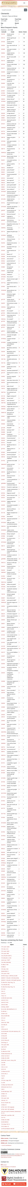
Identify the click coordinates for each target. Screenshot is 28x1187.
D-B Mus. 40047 (5, 1007)
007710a (3, 282)
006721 (3, 400)
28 (23, 989)
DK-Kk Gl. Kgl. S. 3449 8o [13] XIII (9, 975)
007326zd (3, 542)
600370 (3, 728)
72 (23, 946)
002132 (3, 60)
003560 (3, 902)
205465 (3, 720)
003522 (3, 261)
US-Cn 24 (3, 1069)
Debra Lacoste (4, 1138)
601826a (3, 826)
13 (23, 1105)
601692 (3, 800)
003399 (3, 505)
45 (23, 960)
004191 (3, 68)
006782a (3, 406)
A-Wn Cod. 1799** (5, 960)
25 (23, 1000)
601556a (3, 785)
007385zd (3, 915)
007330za (3, 921)
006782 (3, 382)
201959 (3, 475)
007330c (3, 141)
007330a (3, 75)
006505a (3, 307)
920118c (3, 363)
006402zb (3, 602)
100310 (3, 388)
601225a (3, 766)
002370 (3, 454)
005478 (3, 869)
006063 (3, 898)
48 (23, 955)
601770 (3, 808)
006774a (3, 392)
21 (23, 1015)
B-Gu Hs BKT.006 (5, 1015)
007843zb (3, 290)
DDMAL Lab (4, 1143)
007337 (3, 124)
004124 (3, 38)
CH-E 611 (3, 993)
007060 (3, 115)
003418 (3, 919)
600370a (3, 735)
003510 (3, 246)
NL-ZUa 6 (3, 1049)
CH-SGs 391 (4, 1036)
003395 (3, 72)
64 (23, 949)
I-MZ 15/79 (4, 1047)
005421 (3, 416)
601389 (3, 772)
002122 (3, 57)
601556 (3, 782)
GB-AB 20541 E (5, 971)
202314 (3, 660)
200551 (3, 623)
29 (23, 987)
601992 (3, 832)
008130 (3, 137)
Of (19, 299)
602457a (3, 845)
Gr (19, 210)
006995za (3, 877)
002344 (3, 566)
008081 (3, 117)
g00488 (3, 220)
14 (23, 1093)
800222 (3, 848)
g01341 (3, 327)
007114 (3, 231)
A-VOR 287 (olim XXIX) (6, 998)
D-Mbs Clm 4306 (5, 1119)
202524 (3, 672)
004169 (3, 133)
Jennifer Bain (4, 1140)
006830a (3, 408)
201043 (3, 638)
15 (23, 1087)
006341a (3, 370)
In (19, 220)
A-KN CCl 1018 (4, 1002)
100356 (3, 600)
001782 (3, 460)
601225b (3, 199)
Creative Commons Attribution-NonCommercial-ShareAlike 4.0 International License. (13, 1155)
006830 (3, 398)
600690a (3, 743)
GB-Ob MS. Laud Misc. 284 (7, 1115)
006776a (3, 518)
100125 (3, 589)
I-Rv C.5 (3, 991)
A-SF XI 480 (4, 1033)
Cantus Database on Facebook (8, 1166)
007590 (3, 495)
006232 (3, 182)
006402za (3, 152)
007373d (3, 890)
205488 (3, 724)
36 (23, 969)
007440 (3, 489)
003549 (3, 440)
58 (23, 951)
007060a (3, 274)
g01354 (3, 321)
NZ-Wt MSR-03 (4, 1122)
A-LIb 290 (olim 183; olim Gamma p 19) (10, 1031)
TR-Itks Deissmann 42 (6, 1053)
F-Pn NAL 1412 (4, 949)
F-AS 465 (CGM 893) (6, 962)
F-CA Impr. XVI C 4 (5, 1124)
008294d (3, 572)
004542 (3, 430)
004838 (3, 424)
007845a (3, 534)
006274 (3, 613)
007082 (3, 865)
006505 (3, 174)
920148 (3, 355)
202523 (3, 667)
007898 (3, 536)
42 (23, 962)
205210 (3, 717)
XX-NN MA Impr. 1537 (6, 1091)
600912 (3, 751)
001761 (3, 763)
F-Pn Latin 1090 (5, 1044)
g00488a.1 (3, 483)
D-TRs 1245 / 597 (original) (7, 1107)
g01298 (3, 427)
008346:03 (3, 464)
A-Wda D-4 (3, 1105)
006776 (3, 214)
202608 (3, 681)
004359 (3, 434)
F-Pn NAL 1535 (4, 969)
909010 (3, 860)
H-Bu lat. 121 (4, 1100)
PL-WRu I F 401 (5, 964)
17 (23, 1056)
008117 (3, 164)
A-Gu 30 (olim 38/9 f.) (6, 955)
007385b (3, 342)
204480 (3, 707)
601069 (3, 759)
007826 (3, 516)
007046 (3, 250)
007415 (3, 279)
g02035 (3, 210)
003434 (3, 258)
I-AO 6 (2, 1089)
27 (23, 993)
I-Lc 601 (3, 1082)
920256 (3, 347)
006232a (3, 319)
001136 (3, 396)
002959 (3, 549)
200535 (3, 616)
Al (19, 313)
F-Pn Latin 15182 (5, 973)
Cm (19, 321)
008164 (3, 457)
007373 (3, 887)
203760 (3, 692)
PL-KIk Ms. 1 (4, 1011)
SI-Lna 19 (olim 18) (5, 1102)
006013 (3, 879)
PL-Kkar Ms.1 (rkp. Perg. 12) (8, 982)
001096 (3, 170)
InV (19, 325)
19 (23, 1031)
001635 (3, 883)
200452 (3, 606)
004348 (3, 933)
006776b (3, 402)
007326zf (3, 191)
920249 (3, 351)
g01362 (3, 448)
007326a (3, 95)
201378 (3, 646)
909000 (3, 105)
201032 (3, 635)
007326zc (3, 156)
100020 (3, 294)
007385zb (3, 909)
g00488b (3, 558)
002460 (3, 83)
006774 (3, 239)
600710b (3, 749)
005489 (3, 871)
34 (23, 975)
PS (19, 224)
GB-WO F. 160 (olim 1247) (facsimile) (10, 978)
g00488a (3, 325)
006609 (3, 270)
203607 (3, 479)
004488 (3, 432)
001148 (3, 512)
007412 (3, 203)
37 (23, 967)
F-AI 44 (3, 1076)
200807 (3, 627)
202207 (3, 656)
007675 (3, 497)
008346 (3, 99)
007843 (3, 286)
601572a (3, 797)
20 (23, 1022)
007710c (3, 445)
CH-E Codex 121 (5, 1126)
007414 (3, 442)
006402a (3, 79)
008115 (3, 546)
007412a (3, 335)
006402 (3, 53)
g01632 (3, 313)
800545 (3, 854)
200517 (3, 610)
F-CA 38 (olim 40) (5, 984)
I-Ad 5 (2, 1078)
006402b (3, 127)
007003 (3, 875)
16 (23, 1073)
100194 (3, 594)
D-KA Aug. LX (4, 1042)
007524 (3, 493)
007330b (3, 145)
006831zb (3, 412)
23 (23, 1007)
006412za (3, 582)
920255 (3, 224)
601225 (3, 195)
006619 (3, 690)
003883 (3, 267)
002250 (3, 570)
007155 (3, 386)
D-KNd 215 (3, 1096)
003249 (3, 113)
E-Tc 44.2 (3, 989)
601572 (3, 789)
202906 (3, 686)
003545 (3, 263)
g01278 (3, 299)
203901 (3, 698)
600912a (3, 755)
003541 (3, 913)
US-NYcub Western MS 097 (7, 1128)
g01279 (3, 372)
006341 (3, 172)
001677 (3, 770)
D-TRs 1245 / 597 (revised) (7, 1109)
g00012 (3, 331)
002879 (3, 303)
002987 (3, 216)
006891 (3, 925)
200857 (3, 631)
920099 (3, 366)
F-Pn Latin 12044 (5, 946)
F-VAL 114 (3, 995)
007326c (3, 586)
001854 (3, 576)
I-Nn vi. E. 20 (4, 1067)
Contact (4, 1165)
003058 (3, 256)
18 (23, 1053)
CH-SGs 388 (4, 1038)
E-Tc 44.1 (3, 1018)
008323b (3, 578)
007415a (3, 935)
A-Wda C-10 (4, 1093)
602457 (3, 839)
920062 (3, 380)
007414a (3, 929)
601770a (3, 813)
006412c (3, 487)
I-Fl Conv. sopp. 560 (6, 1080)
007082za (3, 863)
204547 (3, 711)
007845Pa (3, 530)
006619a (3, 526)
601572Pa (3, 793)
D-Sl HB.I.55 (4, 1024)
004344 (3, 438)
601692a (3, 804)
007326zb (3, 555)
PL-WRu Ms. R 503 (5, 1051)
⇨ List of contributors (6, 1145)
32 (23, 978)
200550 (3, 619)
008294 (3, 107)
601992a (3, 835)
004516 (3, 315)
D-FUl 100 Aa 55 (5, 1040)
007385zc (3, 235)
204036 (3, 703)
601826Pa (3, 822)
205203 (3, 714)
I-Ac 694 (3, 1062)
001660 (3, 858)
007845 (3, 452)
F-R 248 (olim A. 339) (6, 958)
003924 (3, 45)
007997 (3, 91)
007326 (3, 64)
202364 (3, 663)
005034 (3, 420)
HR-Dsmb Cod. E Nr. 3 (6, 1087)
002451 (3, 160)
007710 (3, 131)
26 (23, 998)
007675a (3, 501)
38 (23, 964)
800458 (3, 852)
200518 (3, 472)
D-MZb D (3, 967)
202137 (3, 652)
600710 (3, 747)
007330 (3, 41)
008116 (3, 185)
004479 (3, 509)
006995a (3, 227)
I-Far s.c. (3, 1020)
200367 (3, 468)
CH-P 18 (3, 1117)
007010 (3, 178)
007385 (3, 93)
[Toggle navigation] (24, 2)
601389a (3, 778)
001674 (3, 254)
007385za (3, 338)
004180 (3, 34)
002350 (3, 243)
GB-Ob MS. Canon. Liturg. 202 (8, 1060)
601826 (3, 817)
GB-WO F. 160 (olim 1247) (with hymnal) (11, 980)
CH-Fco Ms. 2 (4, 1073)
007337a (3, 120)
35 (23, 973)
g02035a (3, 648)
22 (23, 1013)
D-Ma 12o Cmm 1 (5, 1056)
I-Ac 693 (3, 1064)
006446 (3, 584)
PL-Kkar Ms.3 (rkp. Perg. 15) (8, 987)
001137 (3, 109)
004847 (3, 598)
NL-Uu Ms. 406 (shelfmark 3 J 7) (9, 1009)
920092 (3, 376)
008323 (3, 189)
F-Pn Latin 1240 (5, 1098)
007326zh (3, 206)
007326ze (3, 522)
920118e (3, 359)
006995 (3, 180)
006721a (3, 562)
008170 (3, 148)
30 (23, 984)
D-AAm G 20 (4, 1013)
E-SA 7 (2, 1027)
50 (23, 953)
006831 (3, 187)
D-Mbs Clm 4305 (5, 1058)
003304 (3, 538)
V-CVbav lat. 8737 (5, 1071)
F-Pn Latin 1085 (5, 953)
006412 (3, 167)
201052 (3, 642)
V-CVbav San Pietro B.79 (7, 1084)
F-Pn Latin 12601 (5, 951)
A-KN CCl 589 (4, 1004)
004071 (3, 906)
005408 (3, 49)
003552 (3, 894)
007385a (3, 101)
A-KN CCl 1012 (4, 1000)
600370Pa (3, 732)
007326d (3, 276)
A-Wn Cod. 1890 (5, 1022)
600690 (3, 739)
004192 (3, 87)
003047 (3, 310)
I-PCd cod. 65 (4, 1029)
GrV (20, 648)
